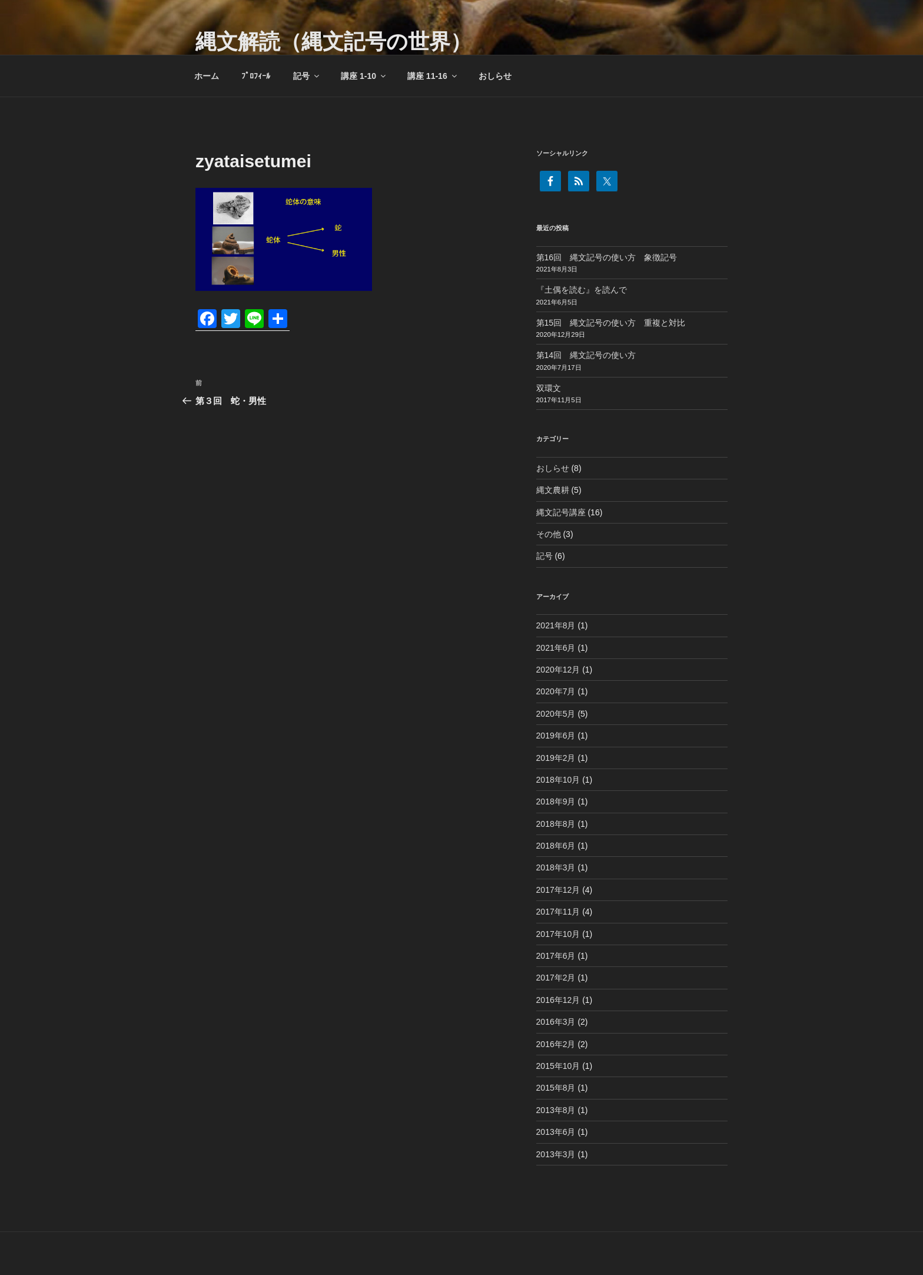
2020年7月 (556, 691)
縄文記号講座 (561, 512)
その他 (548, 534)
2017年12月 (558, 890)
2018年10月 (558, 779)
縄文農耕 (552, 490)
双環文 (548, 388)
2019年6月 (556, 735)
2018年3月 (556, 867)
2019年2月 (556, 758)
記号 (307, 76)
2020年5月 (556, 713)
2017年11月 (558, 911)
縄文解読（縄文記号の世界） (333, 41)
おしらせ (495, 76)
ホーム (206, 76)
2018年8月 (556, 824)
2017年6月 (556, 956)
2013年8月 (556, 1110)
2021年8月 (556, 625)
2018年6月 (556, 845)
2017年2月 (556, 977)
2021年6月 (556, 648)
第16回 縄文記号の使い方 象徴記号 (607, 257)
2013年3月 (556, 1154)
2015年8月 (556, 1087)
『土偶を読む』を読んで (581, 289)
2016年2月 (556, 1044)
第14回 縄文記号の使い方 (586, 355)
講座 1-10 (364, 76)
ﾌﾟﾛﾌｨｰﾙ (255, 76)
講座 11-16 (433, 76)
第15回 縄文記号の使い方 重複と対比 (611, 322)
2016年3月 (556, 1021)
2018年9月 (556, 801)
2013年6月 (556, 1132)
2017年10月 (558, 934)
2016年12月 (558, 1000)
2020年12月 (558, 669)
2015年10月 (558, 1066)
